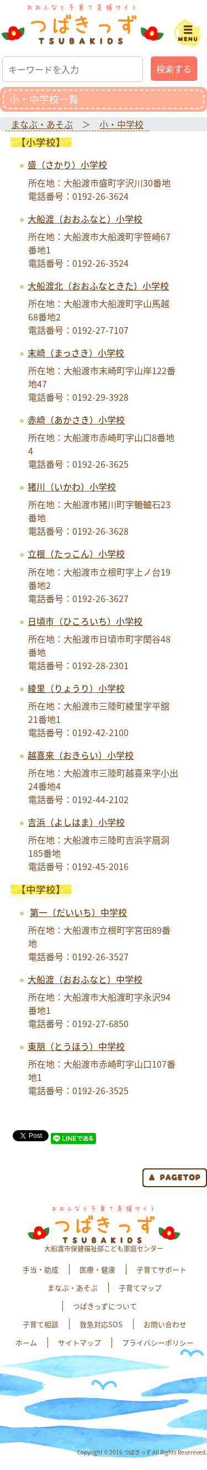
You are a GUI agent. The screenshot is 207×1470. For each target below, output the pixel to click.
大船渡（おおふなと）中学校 (85, 979)
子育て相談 (41, 1324)
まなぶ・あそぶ (42, 124)
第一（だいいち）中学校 (78, 912)
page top (174, 1177)
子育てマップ (140, 1287)
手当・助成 (41, 1269)
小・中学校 (121, 124)
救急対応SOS (101, 1324)
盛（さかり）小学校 (67, 164)
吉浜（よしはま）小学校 (76, 822)
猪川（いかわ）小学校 (72, 486)
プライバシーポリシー (158, 1342)
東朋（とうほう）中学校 (76, 1046)
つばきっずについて (105, 1306)
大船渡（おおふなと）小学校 (85, 218)
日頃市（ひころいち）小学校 (85, 621)
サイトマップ (79, 1342)
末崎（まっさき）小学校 (76, 352)
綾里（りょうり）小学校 (76, 688)
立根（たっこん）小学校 (76, 553)
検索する (174, 68)
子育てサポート (161, 1269)
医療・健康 (97, 1269)
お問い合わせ (165, 1324)
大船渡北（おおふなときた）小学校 (98, 285)
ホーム (26, 1342)
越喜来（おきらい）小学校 (81, 755)
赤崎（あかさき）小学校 (76, 419)
